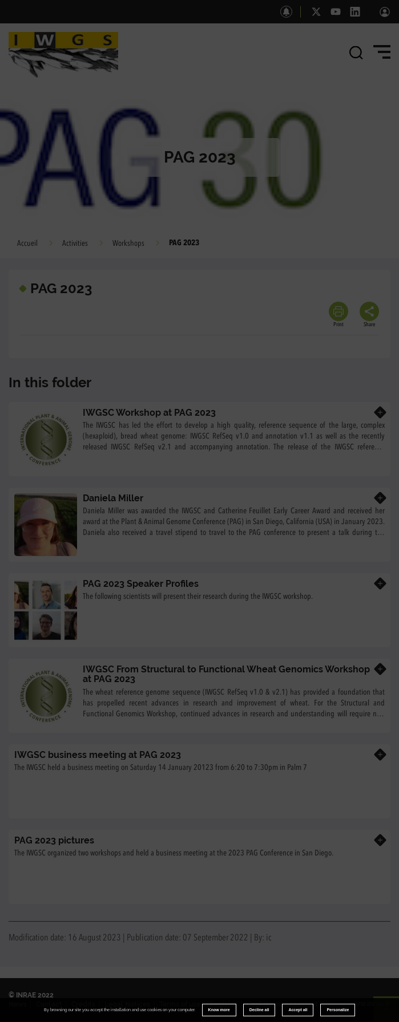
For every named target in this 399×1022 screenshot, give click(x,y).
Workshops (128, 244)
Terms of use (179, 1004)
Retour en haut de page (391, 1014)
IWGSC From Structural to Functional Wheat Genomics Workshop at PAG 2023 (226, 674)
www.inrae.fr (369, 1004)
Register (223, 1004)
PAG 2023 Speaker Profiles (141, 583)
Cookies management (282, 1004)
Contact (49, 1004)
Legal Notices (127, 1004)
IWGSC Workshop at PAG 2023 (149, 412)
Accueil (27, 244)
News (18, 1004)
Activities (75, 244)
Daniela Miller (113, 498)
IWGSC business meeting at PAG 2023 (97, 754)
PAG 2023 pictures (54, 840)
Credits (83, 1004)
